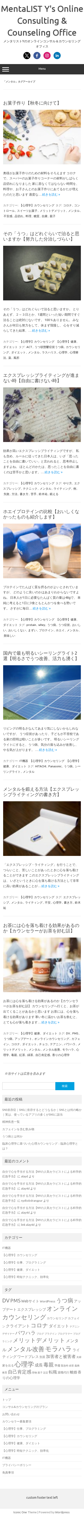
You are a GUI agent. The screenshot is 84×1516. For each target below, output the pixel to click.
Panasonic (55, 766)
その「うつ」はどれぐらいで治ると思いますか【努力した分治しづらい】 (41, 236)
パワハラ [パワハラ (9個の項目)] (25, 1332)
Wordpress (62, 1512)
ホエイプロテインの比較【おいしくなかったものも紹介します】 (41, 514)
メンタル (74, 210)
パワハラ (69, 1044)
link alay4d (27, 1224)
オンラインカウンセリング (51, 1038)
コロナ (67, 205)
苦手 (34, 494)
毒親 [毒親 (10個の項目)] (48, 1364)
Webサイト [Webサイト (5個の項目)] (30, 1301)
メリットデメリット (53, 210)
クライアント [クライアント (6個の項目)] (18, 1326)
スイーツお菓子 (27, 210)
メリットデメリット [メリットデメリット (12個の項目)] (39, 1340)
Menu (42, 69)
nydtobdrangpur (32, 1200)
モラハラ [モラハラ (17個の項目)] (58, 1349)
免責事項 (8, 1472)
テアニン (56, 1044)
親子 (53, 216)
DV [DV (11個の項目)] (6, 1300)
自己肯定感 (42, 1054)
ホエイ (60, 630)
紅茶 (22, 1054)
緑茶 (30, 1054)
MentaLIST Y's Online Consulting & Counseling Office (42, 20)
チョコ (43, 1044)
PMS (75, 1033)
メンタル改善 (51, 1049)
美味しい (9, 635)
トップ (6, 1399)
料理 (28, 216)
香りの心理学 (61, 1054)
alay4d (25, 1188)
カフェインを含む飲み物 (18, 1129)
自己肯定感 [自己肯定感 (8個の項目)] (19, 1371)
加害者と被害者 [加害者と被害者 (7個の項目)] (61, 1356)
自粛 (44, 216)
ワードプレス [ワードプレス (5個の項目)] (28, 1357)
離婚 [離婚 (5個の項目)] (73, 1372)
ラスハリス (49, 352)
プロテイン (46, 630)
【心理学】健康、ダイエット (38, 1033)
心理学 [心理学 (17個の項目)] (24, 1364)
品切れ (19, 216)
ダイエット (18, 352)
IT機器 (23, 760)
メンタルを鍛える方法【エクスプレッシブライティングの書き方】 (41, 791)
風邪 (16, 357)
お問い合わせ (11, 1414)
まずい (32, 630)
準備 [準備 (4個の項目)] (57, 1365)
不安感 (8, 216)
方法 (14, 494)
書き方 (24, 494)
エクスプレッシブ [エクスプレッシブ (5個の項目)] (31, 1309)
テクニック (30, 488)
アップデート (23, 1038)
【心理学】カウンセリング (36, 205)
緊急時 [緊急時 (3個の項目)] (64, 1365)
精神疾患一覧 (11, 1121)
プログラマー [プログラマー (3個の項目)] (65, 1333)
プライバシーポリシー (16, 1465)
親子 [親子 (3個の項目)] (40, 1372)
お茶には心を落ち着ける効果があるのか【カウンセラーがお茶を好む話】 (41, 928)
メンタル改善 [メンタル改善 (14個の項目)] (25, 1349)
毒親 (14, 1054)
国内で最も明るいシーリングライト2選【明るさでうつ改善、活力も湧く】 (41, 655)
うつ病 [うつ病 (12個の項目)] (64, 1300)
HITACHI (40, 766)
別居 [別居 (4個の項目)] (42, 1357)
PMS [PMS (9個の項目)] (15, 1300)
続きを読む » (51, 194)
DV (68, 1033)
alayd (24, 1176)
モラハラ (68, 1049)
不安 (48, 902)
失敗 (6, 494)
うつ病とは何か (12, 1136)
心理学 (63, 352)
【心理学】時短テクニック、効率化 (25, 1276)
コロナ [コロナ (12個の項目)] (39, 1325)
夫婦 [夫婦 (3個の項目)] (78, 1357)
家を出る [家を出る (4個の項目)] (8, 1365)
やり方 (67, 483)
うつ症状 (64, 624)
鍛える (54, 494)
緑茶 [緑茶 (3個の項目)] (71, 1365)
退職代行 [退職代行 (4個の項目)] (63, 1372)
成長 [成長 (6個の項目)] (39, 1365)
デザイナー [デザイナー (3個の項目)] (8, 1333)
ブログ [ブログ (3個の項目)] (40, 1333)
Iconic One (20, 1512)
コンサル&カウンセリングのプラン (25, 1406)
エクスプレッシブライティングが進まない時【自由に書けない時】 (41, 378)
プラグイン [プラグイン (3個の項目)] (51, 1333)
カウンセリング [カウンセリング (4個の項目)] (57, 1318)
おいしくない (17, 630)
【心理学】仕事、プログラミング (24, 1262)
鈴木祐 (43, 494)
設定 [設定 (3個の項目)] (45, 1372)
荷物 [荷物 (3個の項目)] (34, 1372)
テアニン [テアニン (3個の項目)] (75, 1326)
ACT (29, 346)
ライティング (62, 488)
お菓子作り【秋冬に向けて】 (32, 102)
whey (41, 624)
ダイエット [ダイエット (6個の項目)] (59, 1326)
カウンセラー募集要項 (16, 1421)
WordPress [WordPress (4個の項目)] (47, 1301)
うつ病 (51, 624)
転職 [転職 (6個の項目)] (53, 1372)
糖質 (36, 216)
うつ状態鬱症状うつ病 (49, 346)
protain (31, 624)
